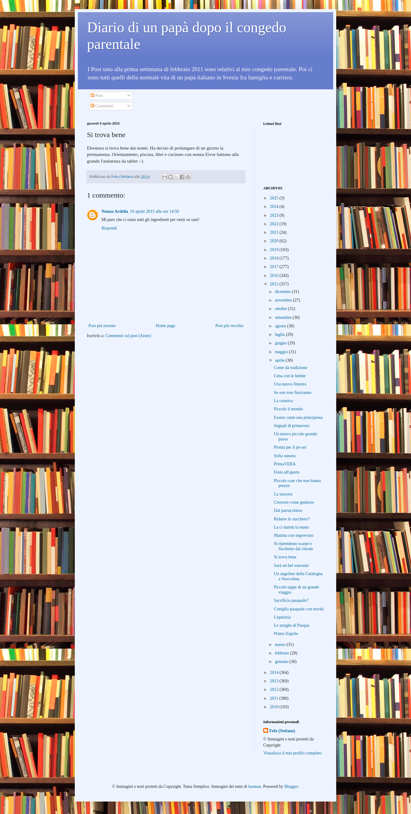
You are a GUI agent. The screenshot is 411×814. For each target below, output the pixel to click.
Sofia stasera (284, 456)
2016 (275, 275)
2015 (275, 284)
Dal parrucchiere (288, 510)
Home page (165, 325)
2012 (275, 689)
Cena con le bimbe (290, 376)
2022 (275, 224)
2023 (275, 215)
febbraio (282, 653)
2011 (274, 698)
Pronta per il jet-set (290, 447)
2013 (275, 681)
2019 (275, 249)
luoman (254, 786)
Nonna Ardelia (115, 211)
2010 (275, 707)
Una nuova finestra (290, 384)
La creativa (283, 400)
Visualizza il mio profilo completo (292, 753)
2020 (275, 241)
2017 (275, 266)
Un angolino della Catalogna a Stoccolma (298, 576)
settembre (283, 317)
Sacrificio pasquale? (291, 600)
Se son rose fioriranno (292, 392)
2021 (275, 232)
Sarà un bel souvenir (291, 565)
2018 (275, 258)
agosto (281, 326)
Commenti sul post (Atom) (128, 335)
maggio (282, 352)
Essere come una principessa (298, 417)
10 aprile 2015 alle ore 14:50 (154, 211)
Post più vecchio (229, 325)
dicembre (283, 291)
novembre (284, 300)
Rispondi (109, 228)
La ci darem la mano (291, 527)
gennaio (282, 661)
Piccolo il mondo (288, 409)
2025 (275, 198)
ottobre (281, 308)
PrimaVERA (285, 464)
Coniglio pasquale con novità (299, 609)
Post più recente (102, 325)
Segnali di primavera (291, 425)
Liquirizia (282, 617)
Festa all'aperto (287, 472)
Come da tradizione (290, 367)
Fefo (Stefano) (282, 731)
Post (97, 95)
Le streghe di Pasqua (291, 625)
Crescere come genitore (294, 502)
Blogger (291, 786)
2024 (275, 206)
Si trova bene (285, 557)
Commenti (102, 106)
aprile (280, 360)
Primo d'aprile (286, 633)
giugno (281, 343)
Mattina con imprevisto (294, 535)
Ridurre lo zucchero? (291, 519)
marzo (280, 644)
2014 (275, 672)
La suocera (283, 494)
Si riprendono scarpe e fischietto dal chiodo (293, 546)
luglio (280, 334)
